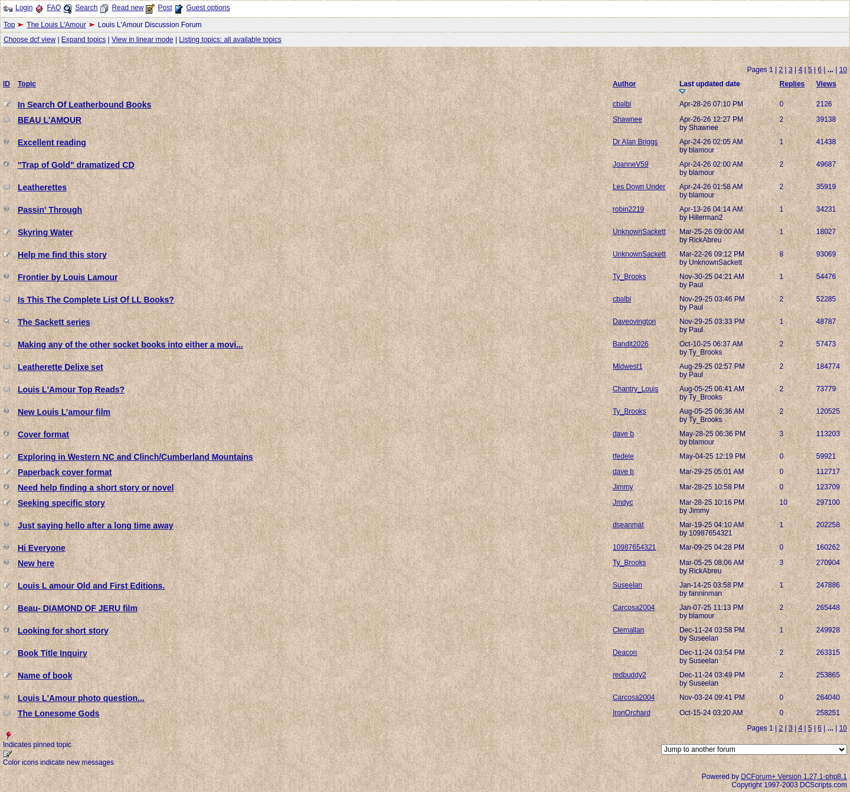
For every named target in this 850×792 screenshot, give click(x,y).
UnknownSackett (639, 232)
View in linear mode (143, 39)
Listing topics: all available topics (230, 39)
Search (86, 8)
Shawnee (627, 119)
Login (23, 8)
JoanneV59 (631, 164)
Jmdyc (623, 502)
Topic (27, 84)
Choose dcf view (29, 39)
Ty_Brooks (629, 276)
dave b (623, 434)
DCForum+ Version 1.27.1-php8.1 (794, 776)
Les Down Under (639, 187)
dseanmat (628, 525)
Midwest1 (628, 366)
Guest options (208, 8)
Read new (127, 8)
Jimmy (623, 487)
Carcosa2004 (634, 607)
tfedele (623, 456)
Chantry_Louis (635, 389)
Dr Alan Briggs (635, 142)
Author (624, 84)
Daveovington (634, 321)
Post (165, 8)
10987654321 (634, 547)
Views (826, 84)
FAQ (54, 8)
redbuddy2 (629, 675)
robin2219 (628, 209)
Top (9, 25)
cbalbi (622, 104)
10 (843, 70)
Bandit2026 (631, 344)
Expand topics (83, 39)
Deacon (625, 652)
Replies (792, 84)
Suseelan (627, 585)
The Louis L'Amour (56, 25)
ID (6, 84)
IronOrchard (631, 713)
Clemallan (628, 630)
